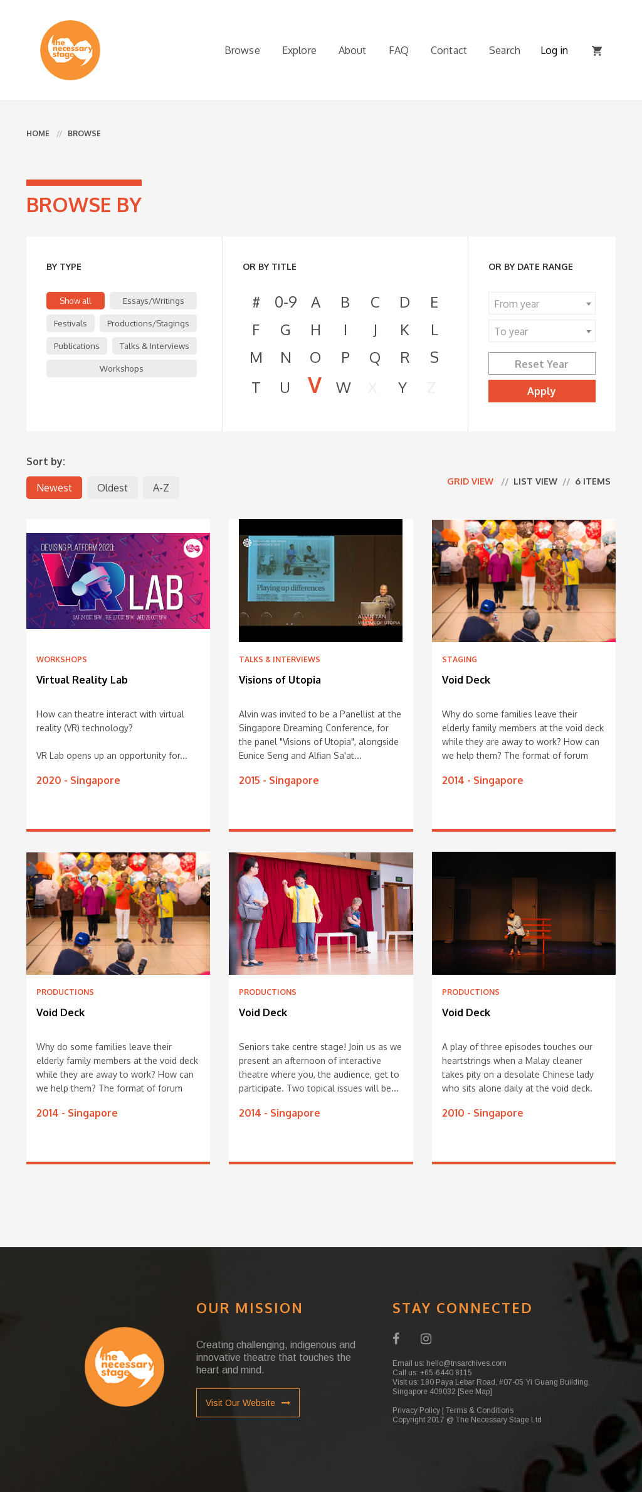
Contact (449, 50)
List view (535, 481)
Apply (541, 391)
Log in (554, 50)
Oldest (112, 487)
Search (504, 50)
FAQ (399, 50)
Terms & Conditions (479, 1410)
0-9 (286, 301)
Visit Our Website (248, 1403)
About (353, 50)
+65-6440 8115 (446, 1372)
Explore (299, 50)
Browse (242, 50)
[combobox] (542, 303)
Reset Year (542, 364)
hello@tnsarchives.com (466, 1363)
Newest (54, 487)
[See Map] (475, 1391)
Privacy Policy (416, 1410)
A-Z (161, 487)
